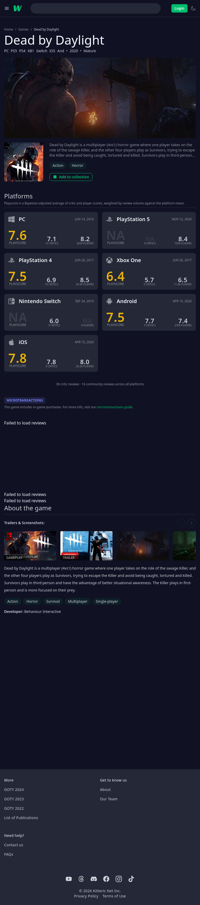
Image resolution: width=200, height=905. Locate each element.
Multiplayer (78, 601)
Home (8, 29)
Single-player (107, 601)
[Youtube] (69, 879)
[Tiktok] (131, 879)
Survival (53, 601)
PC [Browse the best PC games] (6, 50)
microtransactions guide (115, 407)
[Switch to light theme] (193, 8)
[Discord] (94, 879)
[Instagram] (119, 879)
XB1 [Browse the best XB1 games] (31, 50)
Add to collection (71, 176)
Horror (77, 165)
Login (179, 8)
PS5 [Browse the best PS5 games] (14, 50)
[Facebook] (106, 879)
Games (23, 29)
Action (58, 165)
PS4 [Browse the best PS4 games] (22, 50)
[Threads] (81, 879)
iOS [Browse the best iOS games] (52, 50)
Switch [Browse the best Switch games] (41, 50)
